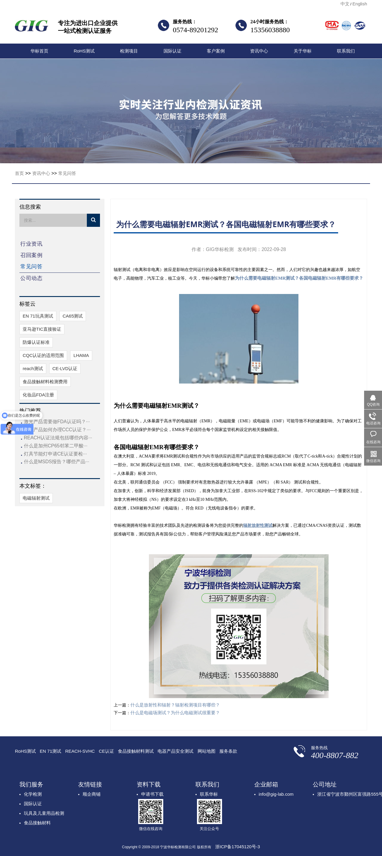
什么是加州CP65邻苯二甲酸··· (55, 445)
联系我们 (346, 50)
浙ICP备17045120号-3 (237, 846)
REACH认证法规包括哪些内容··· (58, 437)
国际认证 (172, 50)
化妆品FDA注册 (38, 394)
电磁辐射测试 (36, 498)
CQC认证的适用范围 (43, 355)
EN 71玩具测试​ (38, 315)
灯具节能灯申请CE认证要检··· (55, 453)
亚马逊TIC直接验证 (42, 329)
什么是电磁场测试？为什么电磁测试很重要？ (175, 712)
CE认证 (106, 751)
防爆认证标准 (36, 342)
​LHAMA (81, 355)
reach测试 (33, 368)
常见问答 (67, 173)
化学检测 (33, 794)
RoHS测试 (84, 50)
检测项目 (129, 50)
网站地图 (206, 751)
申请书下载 (152, 794)
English (359, 3)
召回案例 (31, 255)
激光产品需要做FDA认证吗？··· (57, 421)
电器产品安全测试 (175, 751)
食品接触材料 (37, 822)
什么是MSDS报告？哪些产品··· (57, 461)
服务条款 (228, 751)
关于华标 (303, 50)
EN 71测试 (50, 751)
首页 (19, 173)
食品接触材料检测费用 (45, 381)
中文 (345, 3)
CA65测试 (73, 315)
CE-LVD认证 (65, 368)
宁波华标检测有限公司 (31, 27)
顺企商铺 (92, 794)
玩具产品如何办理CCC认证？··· (57, 429)
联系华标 (209, 794)
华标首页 (39, 50)
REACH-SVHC (80, 751)
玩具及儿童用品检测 (44, 813)
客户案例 (216, 50)
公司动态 (31, 278)
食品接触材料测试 (136, 751)
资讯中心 (259, 50)
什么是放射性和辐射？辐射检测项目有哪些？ (175, 704)
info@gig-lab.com (276, 794)
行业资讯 (31, 244)
